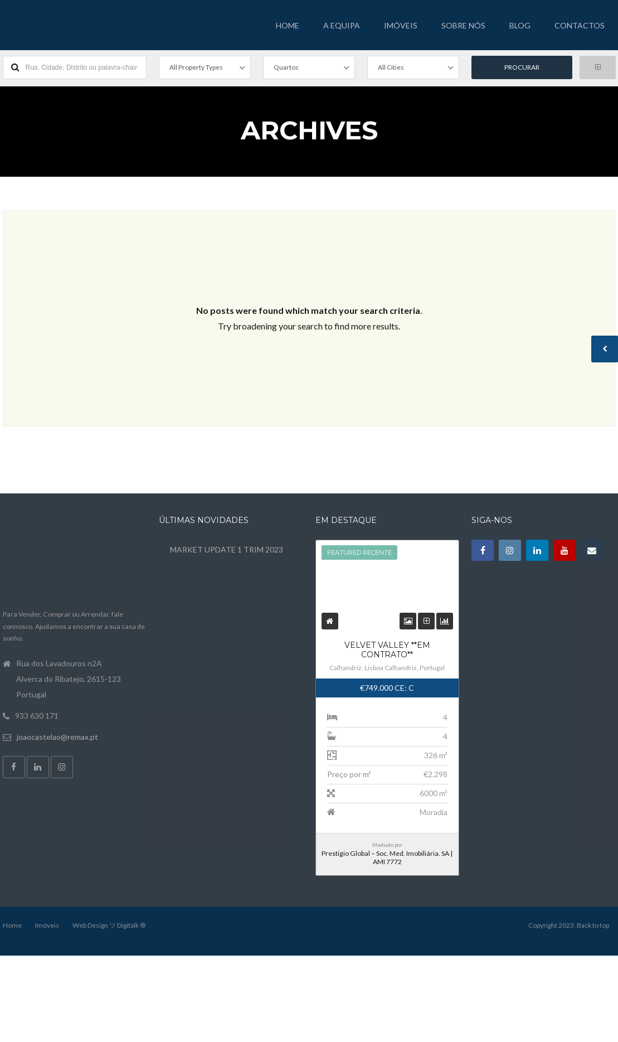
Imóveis (47, 923)
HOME (287, 25)
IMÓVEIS (400, 25)
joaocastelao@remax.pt (57, 735)
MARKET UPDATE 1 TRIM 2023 (226, 548)
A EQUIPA (341, 25)
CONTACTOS (579, 25)
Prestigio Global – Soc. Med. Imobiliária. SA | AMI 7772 (387, 856)
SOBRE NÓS (463, 25)
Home (12, 923)
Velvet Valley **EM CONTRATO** (387, 649)
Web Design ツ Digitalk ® (108, 923)
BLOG (520, 25)
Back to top (593, 923)
